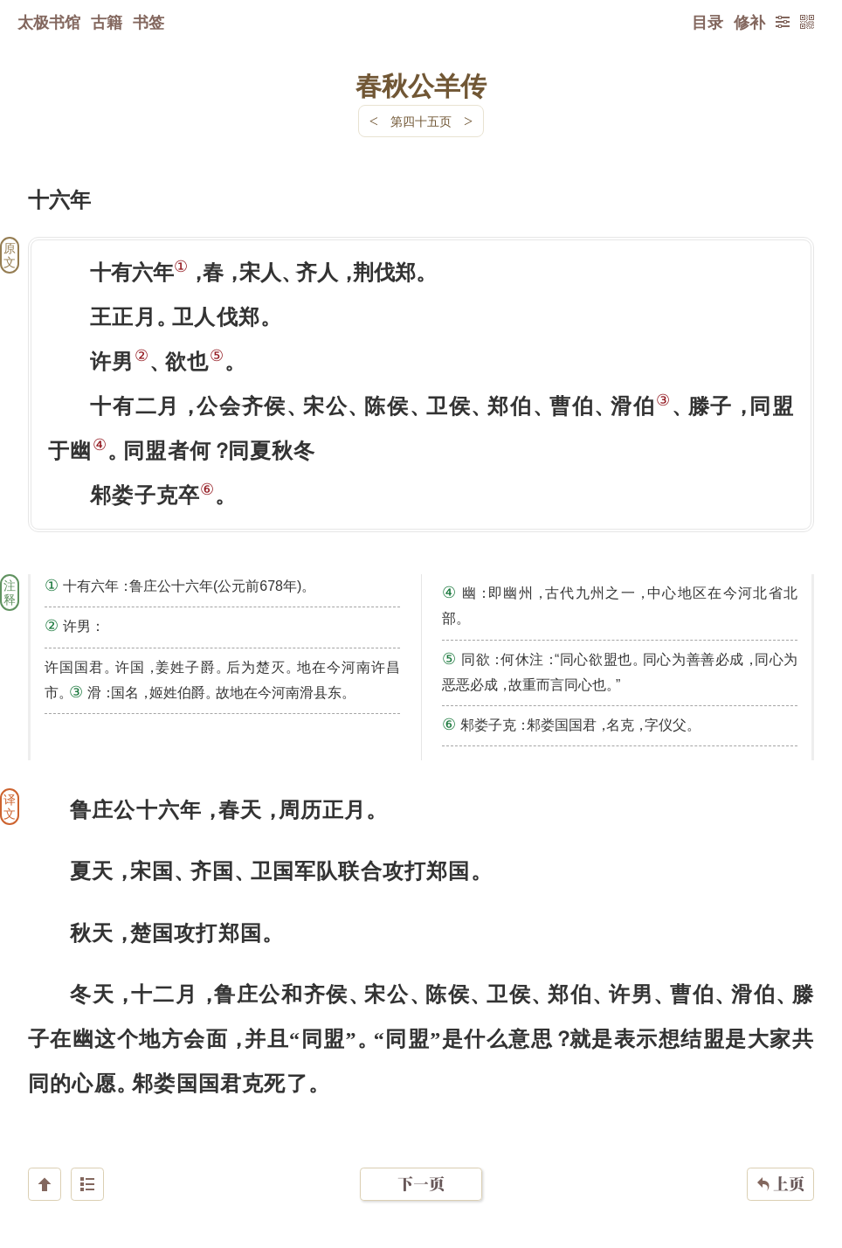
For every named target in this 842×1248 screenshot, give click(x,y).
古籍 (106, 21)
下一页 (421, 1143)
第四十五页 (421, 121)
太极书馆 (48, 21)
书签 (148, 21)
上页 (780, 1144)
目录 (707, 21)
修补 (749, 21)
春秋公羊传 (421, 85)
